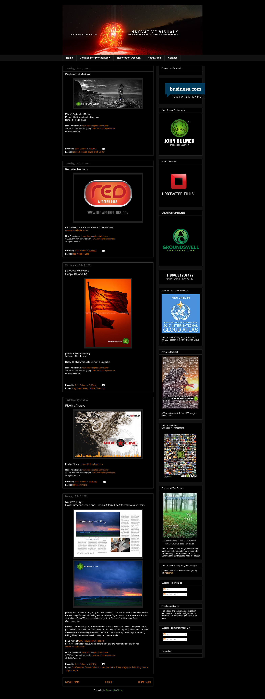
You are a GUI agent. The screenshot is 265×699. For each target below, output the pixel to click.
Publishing (136, 667)
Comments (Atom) (114, 690)
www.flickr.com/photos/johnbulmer (95, 126)
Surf (96, 152)
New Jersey (82, 388)
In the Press (115, 667)
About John (154, 57)
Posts (167, 589)
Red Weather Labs (76, 169)
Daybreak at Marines (77, 74)
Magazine (126, 667)
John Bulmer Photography (95, 57)
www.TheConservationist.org (91, 641)
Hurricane (104, 667)
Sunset (92, 388)
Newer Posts (72, 682)
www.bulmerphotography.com (104, 128)
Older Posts (144, 682)
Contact (172, 57)
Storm (145, 667)
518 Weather (78, 667)
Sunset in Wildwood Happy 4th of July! (77, 273)
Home (69, 57)
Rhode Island (87, 152)
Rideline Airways (75, 405)
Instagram (168, 573)
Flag (74, 388)
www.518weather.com (75, 647)
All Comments (170, 594)
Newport (76, 152)
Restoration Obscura (128, 57)
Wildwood (101, 388)
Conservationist (92, 667)
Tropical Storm (71, 670)
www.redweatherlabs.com (76, 230)
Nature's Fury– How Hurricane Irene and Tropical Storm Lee (104, 504)
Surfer (101, 152)
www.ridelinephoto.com (92, 464)
